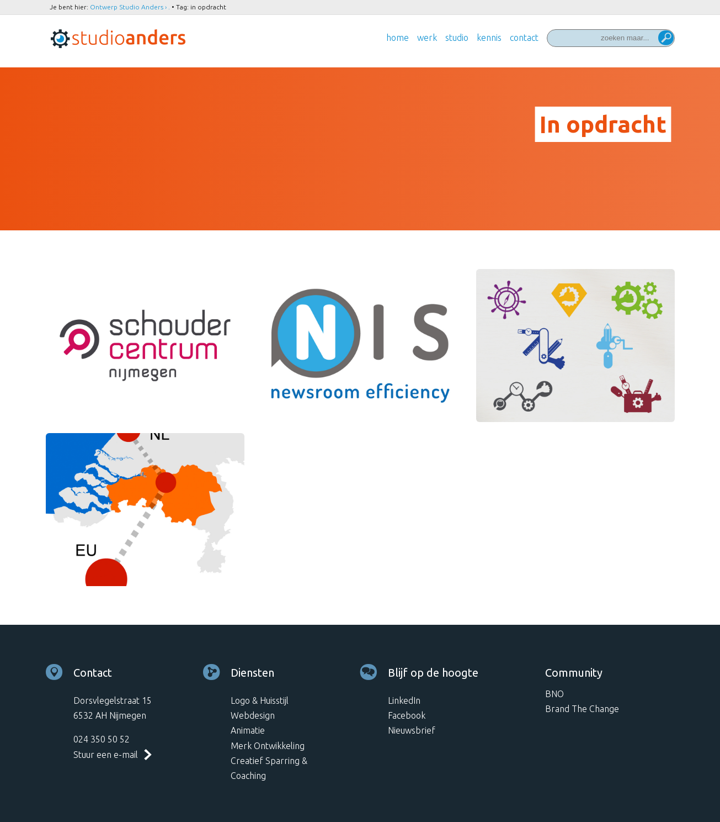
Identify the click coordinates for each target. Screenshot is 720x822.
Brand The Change (582, 709)
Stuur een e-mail (105, 755)
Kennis (489, 38)
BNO (554, 694)
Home (397, 38)
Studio (456, 38)
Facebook (406, 715)
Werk (427, 38)
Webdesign (253, 715)
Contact (524, 38)
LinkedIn (404, 700)
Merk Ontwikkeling (268, 746)
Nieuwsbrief (411, 730)
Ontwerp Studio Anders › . (130, 6)
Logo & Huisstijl (260, 700)
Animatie (248, 730)
